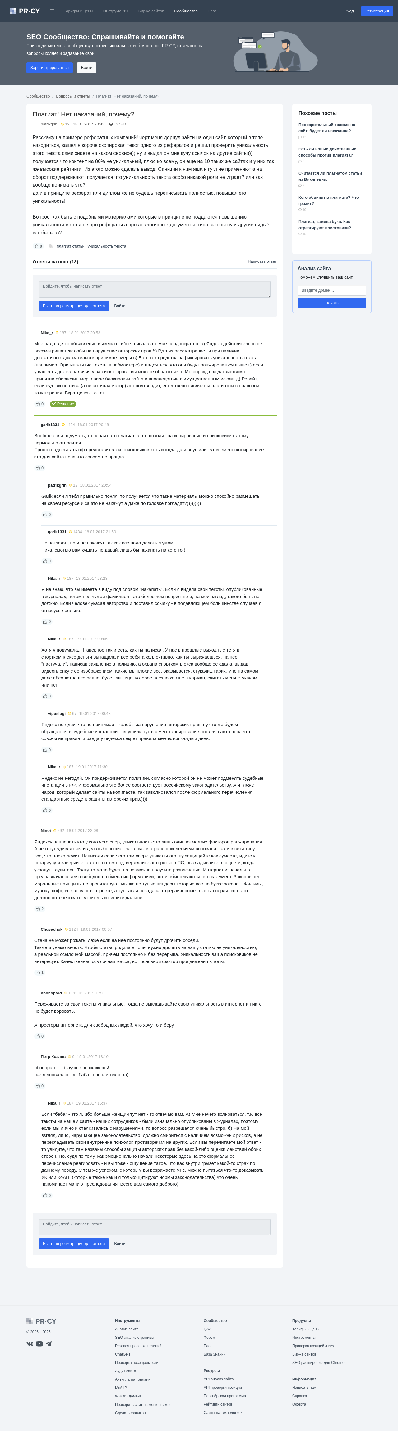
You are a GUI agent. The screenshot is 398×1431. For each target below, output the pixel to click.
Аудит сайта (125, 1371)
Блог (212, 11)
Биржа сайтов (151, 11)
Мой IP (121, 1388)
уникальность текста (107, 246)
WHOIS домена (128, 1396)
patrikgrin (49, 124)
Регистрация (377, 11)
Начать (332, 303)
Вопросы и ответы (73, 96)
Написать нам (304, 1387)
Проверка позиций (313, 1346)
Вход (349, 11)
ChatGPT (123, 1354)
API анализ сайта (219, 1379)
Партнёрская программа (225, 1396)
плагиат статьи (71, 246)
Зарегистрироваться (49, 67)
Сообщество (186, 11)
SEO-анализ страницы (134, 1337)
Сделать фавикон (130, 1413)
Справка (299, 1396)
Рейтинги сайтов (218, 1404)
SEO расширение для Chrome (318, 1363)
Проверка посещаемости (136, 1363)
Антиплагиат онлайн (132, 1379)
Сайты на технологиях (223, 1413)
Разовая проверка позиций (138, 1346)
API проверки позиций (223, 1387)
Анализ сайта (314, 268)
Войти (86, 67)
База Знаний (215, 1354)
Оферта (299, 1404)
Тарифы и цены (78, 11)
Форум (209, 1337)
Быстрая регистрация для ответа (74, 305)
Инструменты (115, 11)
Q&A (207, 1329)
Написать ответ (262, 261)
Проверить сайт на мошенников (142, 1404)
